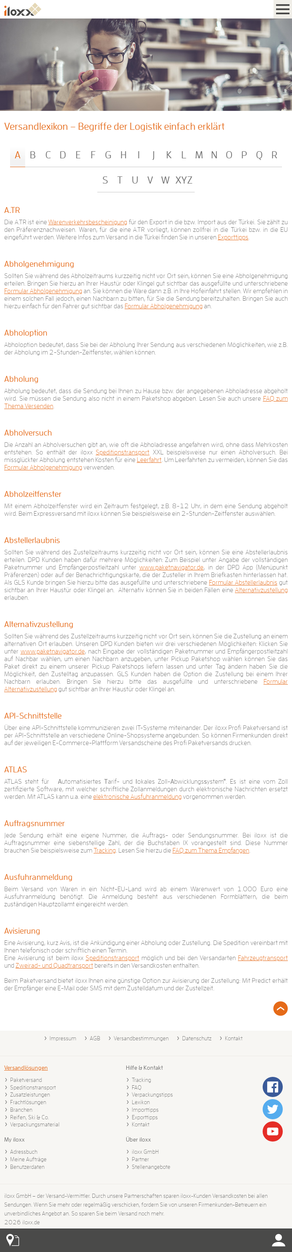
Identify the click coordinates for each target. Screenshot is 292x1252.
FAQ (136, 1087)
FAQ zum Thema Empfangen (210, 850)
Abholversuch (28, 432)
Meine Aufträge (28, 1159)
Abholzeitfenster (32, 494)
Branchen (21, 1110)
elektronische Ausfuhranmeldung (137, 796)
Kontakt (233, 1038)
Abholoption (25, 332)
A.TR (12, 210)
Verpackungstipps (152, 1094)
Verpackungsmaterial (35, 1124)
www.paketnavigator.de (171, 567)
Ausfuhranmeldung (38, 877)
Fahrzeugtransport (263, 958)
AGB (95, 1038)
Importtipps (145, 1110)
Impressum (63, 1038)
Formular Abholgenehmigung (43, 291)
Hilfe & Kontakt (144, 1068)
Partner (140, 1159)
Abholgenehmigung (39, 264)
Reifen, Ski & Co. (29, 1117)
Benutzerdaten (27, 1167)
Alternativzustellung (261, 590)
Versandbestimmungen (141, 1038)
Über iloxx (138, 1139)
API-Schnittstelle (33, 715)
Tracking (105, 850)
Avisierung (22, 931)
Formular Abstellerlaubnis (243, 582)
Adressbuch (23, 1152)
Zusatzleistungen (30, 1094)
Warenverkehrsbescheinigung (87, 222)
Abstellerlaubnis (32, 540)
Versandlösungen (26, 1068)
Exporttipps (233, 237)
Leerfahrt (149, 460)
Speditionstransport (122, 452)
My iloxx (14, 1139)
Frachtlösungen (28, 1102)
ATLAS (15, 769)
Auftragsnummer (34, 823)
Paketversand (26, 1080)
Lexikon (141, 1102)
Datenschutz (196, 1038)
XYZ (184, 180)
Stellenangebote (151, 1167)
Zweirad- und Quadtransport (54, 965)
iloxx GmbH (145, 1152)
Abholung (21, 379)
